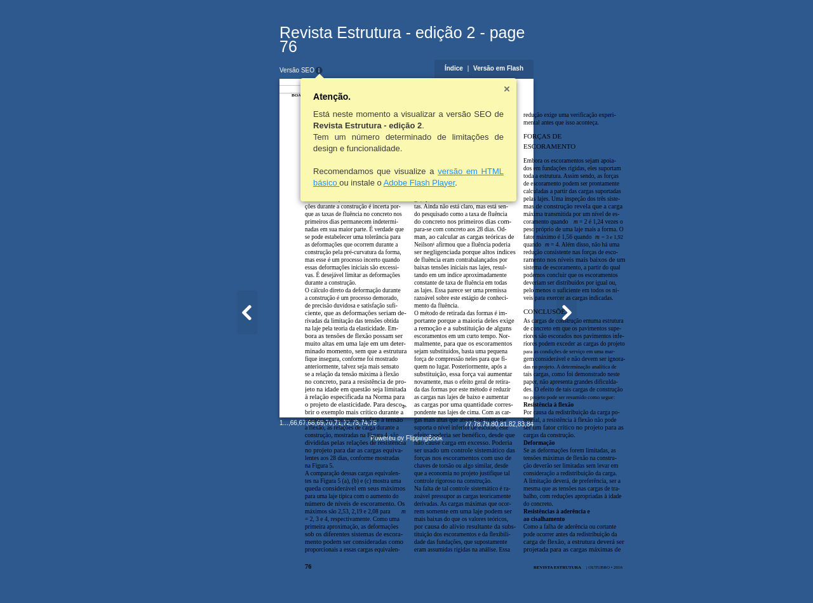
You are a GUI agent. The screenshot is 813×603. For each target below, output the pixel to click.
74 (302, 574)
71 (275, 574)
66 (231, 574)
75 (310, 574)
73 (293, 574)
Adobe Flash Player (357, 168)
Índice (515, 54)
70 (267, 574)
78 (538, 575)
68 (249, 574)
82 (574, 575)
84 (591, 575)
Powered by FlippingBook (406, 589)
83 (582, 575)
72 (284, 574)
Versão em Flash (560, 54)
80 (556, 575)
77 (530, 575)
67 (240, 574)
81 (565, 575)
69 (258, 574)
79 (547, 575)
